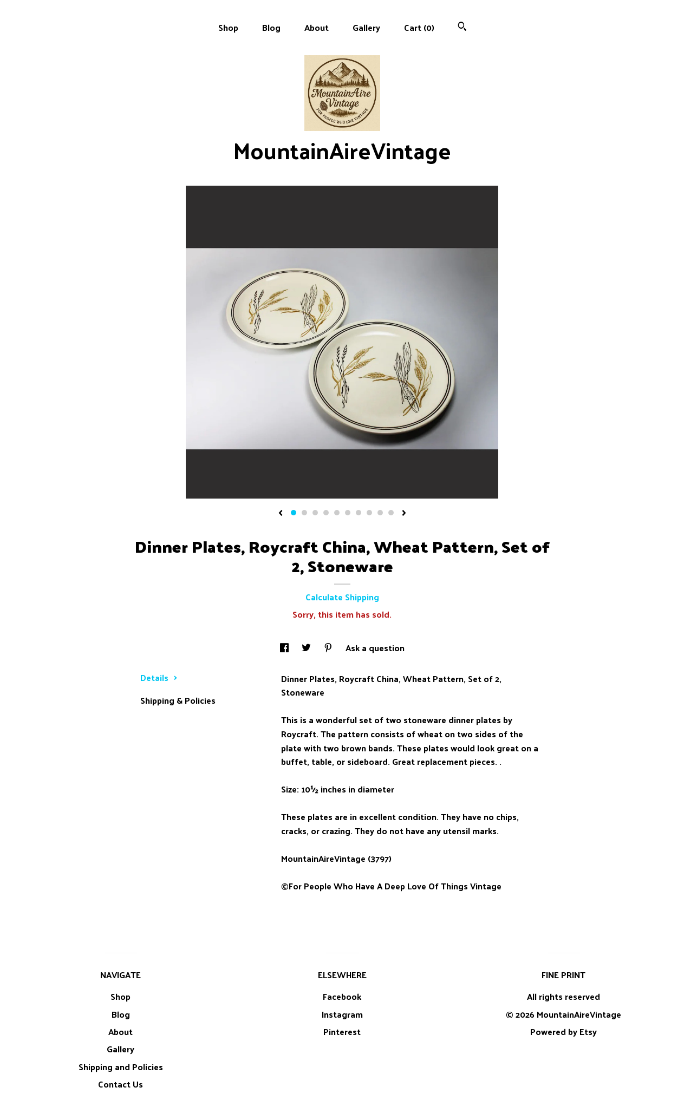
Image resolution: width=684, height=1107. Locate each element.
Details (159, 677)
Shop (228, 27)
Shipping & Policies (178, 700)
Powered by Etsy (563, 1031)
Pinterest (342, 1031)
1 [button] (293, 512)
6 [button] (347, 512)
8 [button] (369, 512)
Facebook (342, 996)
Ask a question (375, 648)
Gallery (366, 27)
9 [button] (380, 512)
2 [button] (304, 512)
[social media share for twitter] (307, 648)
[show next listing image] (404, 514)
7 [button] (358, 512)
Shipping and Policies (121, 1067)
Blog (271, 27)
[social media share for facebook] (285, 648)
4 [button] (326, 512)
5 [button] (337, 512)
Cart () (419, 27)
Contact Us (120, 1084)
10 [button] (391, 512)
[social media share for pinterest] (329, 648)
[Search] (462, 27)
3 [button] (315, 512)
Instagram (342, 1014)
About (316, 27)
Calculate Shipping (342, 597)
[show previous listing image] (280, 514)
